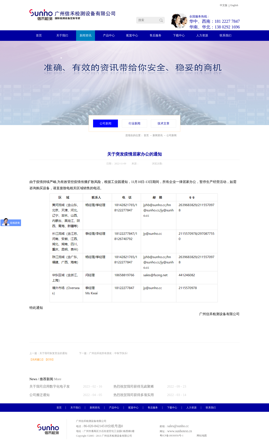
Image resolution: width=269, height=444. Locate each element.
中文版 (223, 5)
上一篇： (48, 353)
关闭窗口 (37, 359)
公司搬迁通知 (39, 395)
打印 (49, 359)
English (234, 5)
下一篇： (103, 353)
